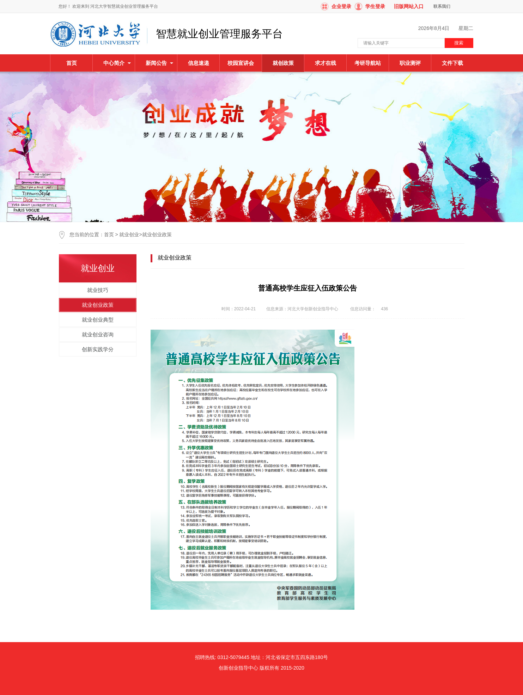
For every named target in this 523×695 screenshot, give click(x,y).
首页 (71, 63)
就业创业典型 (98, 320)
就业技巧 (97, 290)
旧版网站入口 (409, 6)
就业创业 (129, 234)
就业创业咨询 (98, 334)
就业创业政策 (157, 234)
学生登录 (375, 6)
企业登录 (341, 6)
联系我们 (441, 6)
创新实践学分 (98, 349)
